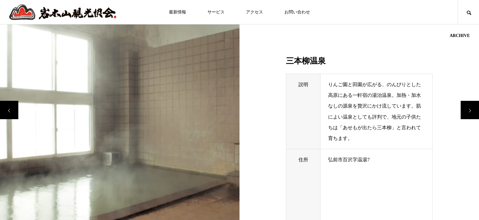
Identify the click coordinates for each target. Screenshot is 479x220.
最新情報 (177, 12)
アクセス (254, 12)
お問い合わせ (297, 12)
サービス (216, 12)
